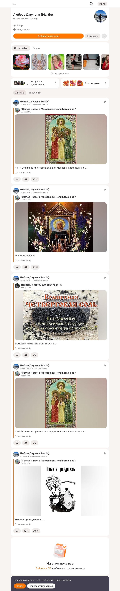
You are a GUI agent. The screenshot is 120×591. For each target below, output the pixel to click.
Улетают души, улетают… (29, 519)
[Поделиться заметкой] (26, 179)
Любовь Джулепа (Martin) (33, 15)
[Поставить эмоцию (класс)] (35, 179)
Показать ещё (23, 172)
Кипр (20, 25)
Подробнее (23, 29)
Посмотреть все (60, 73)
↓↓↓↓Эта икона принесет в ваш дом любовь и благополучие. (50, 167)
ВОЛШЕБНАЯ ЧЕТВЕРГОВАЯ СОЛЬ (34, 343)
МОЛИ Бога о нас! (25, 255)
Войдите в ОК (43, 568)
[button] (21, 48)
